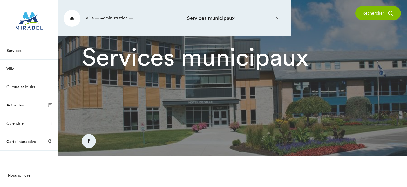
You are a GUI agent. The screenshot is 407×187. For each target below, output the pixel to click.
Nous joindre (19, 175)
